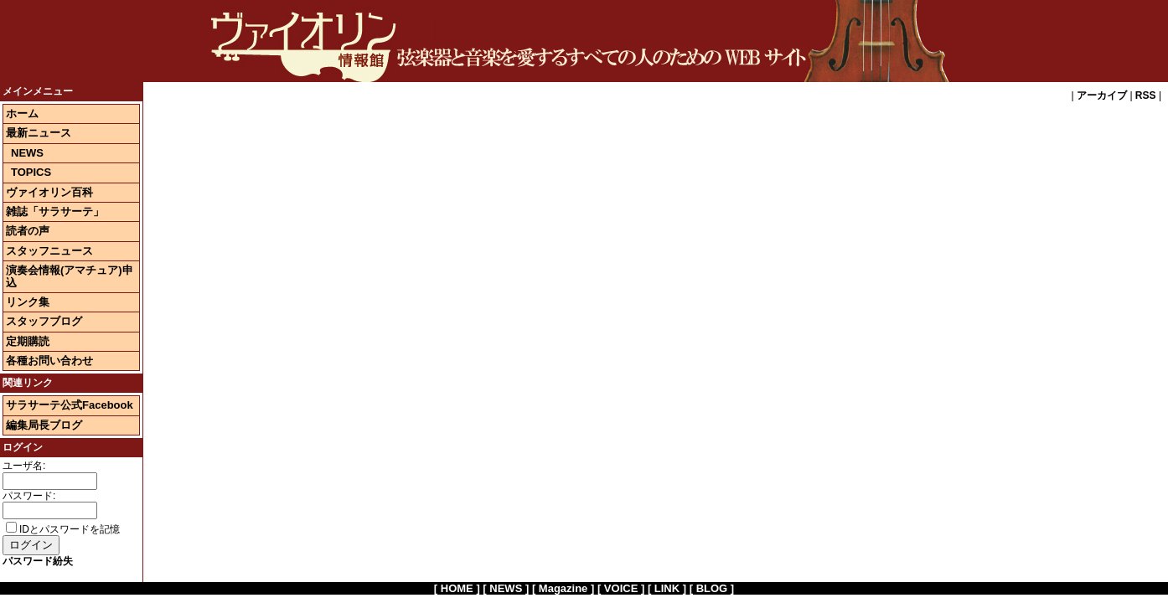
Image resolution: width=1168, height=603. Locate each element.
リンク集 (27, 302)
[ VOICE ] (620, 588)
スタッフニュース (49, 251)
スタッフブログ (44, 321)
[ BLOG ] (712, 588)
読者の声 (27, 230)
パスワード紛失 (38, 561)
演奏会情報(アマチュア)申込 (69, 276)
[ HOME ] (457, 588)
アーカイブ (1102, 95)
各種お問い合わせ (49, 360)
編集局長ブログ (44, 425)
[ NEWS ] (506, 588)
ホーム (22, 113)
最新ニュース (38, 132)
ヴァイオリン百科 (49, 192)
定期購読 (27, 341)
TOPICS (31, 172)
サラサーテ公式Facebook (69, 405)
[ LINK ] (667, 588)
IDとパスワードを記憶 (63, 529)
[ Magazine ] (563, 588)
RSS (1145, 95)
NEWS (27, 153)
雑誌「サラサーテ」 (55, 211)
